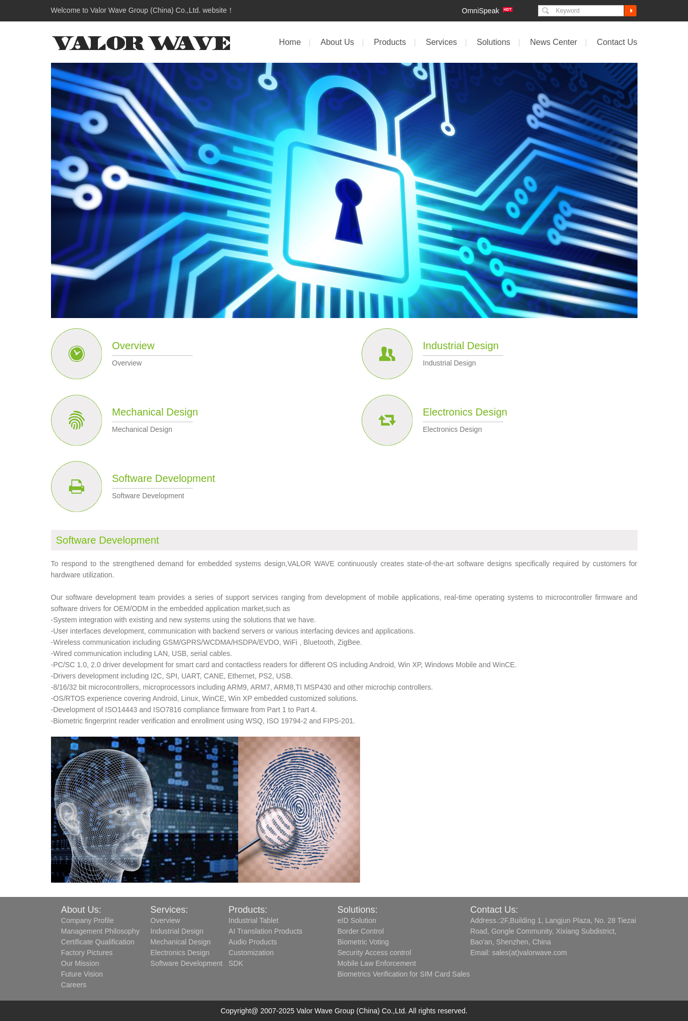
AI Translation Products (265, 931)
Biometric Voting (363, 942)
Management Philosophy (100, 931)
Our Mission (80, 963)
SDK (235, 963)
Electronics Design (465, 412)
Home (290, 42)
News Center (553, 42)
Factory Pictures (87, 953)
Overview (133, 345)
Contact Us (617, 42)
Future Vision (82, 974)
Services (441, 42)
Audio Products (252, 942)
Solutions (494, 42)
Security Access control (374, 953)
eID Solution (356, 920)
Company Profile (87, 920)
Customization (251, 953)
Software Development (163, 478)
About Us (337, 42)
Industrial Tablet (253, 920)
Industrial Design (461, 345)
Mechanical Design (155, 412)
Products (390, 42)
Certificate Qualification (98, 942)
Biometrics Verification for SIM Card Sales (403, 974)
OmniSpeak (480, 11)
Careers (74, 985)
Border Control (360, 931)
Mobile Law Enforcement (376, 963)
